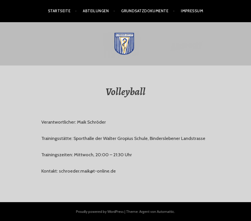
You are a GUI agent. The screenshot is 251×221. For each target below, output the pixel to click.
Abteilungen (96, 11)
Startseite (59, 11)
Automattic (165, 211)
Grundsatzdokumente (144, 11)
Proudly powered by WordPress (100, 211)
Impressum (192, 11)
